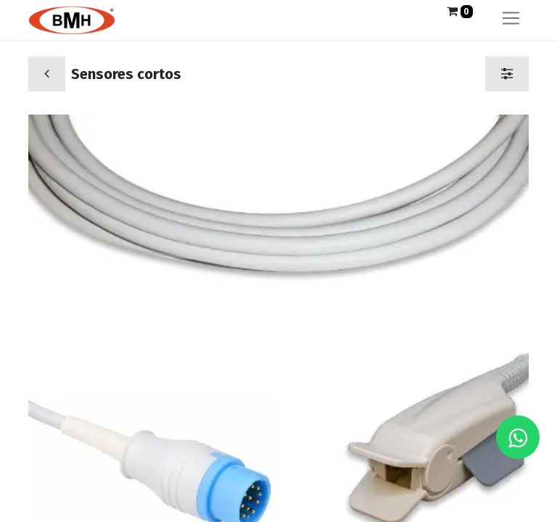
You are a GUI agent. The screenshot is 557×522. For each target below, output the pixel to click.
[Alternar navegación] (511, 20)
